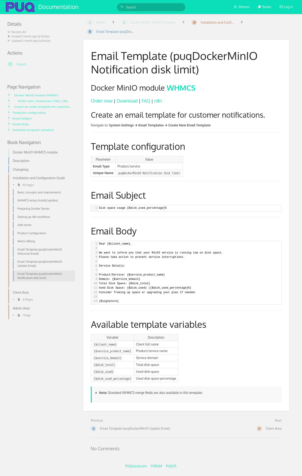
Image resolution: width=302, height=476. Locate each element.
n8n (158, 101)
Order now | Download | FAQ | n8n (43, 101)
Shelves (242, 7)
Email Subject (22, 118)
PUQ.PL (171, 466)
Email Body (20, 124)
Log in (286, 7)
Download (127, 101)
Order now (102, 101)
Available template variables (33, 130)
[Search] (122, 7)
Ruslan (45, 36)
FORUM (156, 466)
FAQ (145, 101)
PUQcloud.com (136, 466)
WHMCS (181, 87)
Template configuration (29, 112)
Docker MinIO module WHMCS (36, 95)
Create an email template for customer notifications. (43, 107)
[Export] (40, 64)
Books (264, 7)
